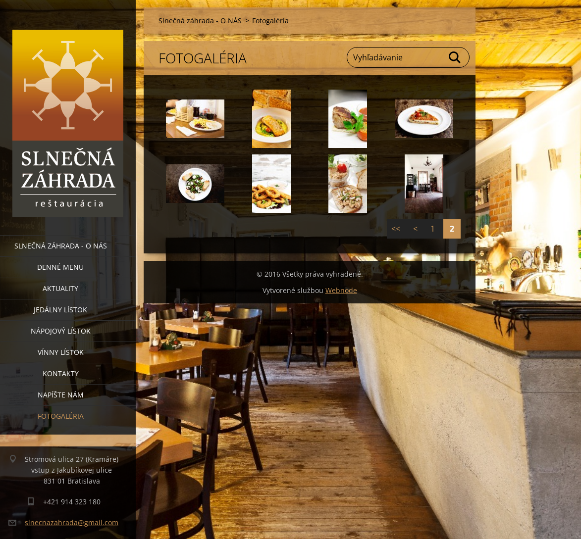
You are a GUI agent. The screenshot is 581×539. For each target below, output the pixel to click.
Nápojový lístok (61, 331)
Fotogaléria (61, 416)
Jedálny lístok (60, 309)
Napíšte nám (61, 394)
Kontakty (61, 373)
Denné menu (60, 267)
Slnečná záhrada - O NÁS (60, 245)
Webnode (341, 290)
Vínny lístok (61, 352)
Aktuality (60, 288)
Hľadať (455, 57)
